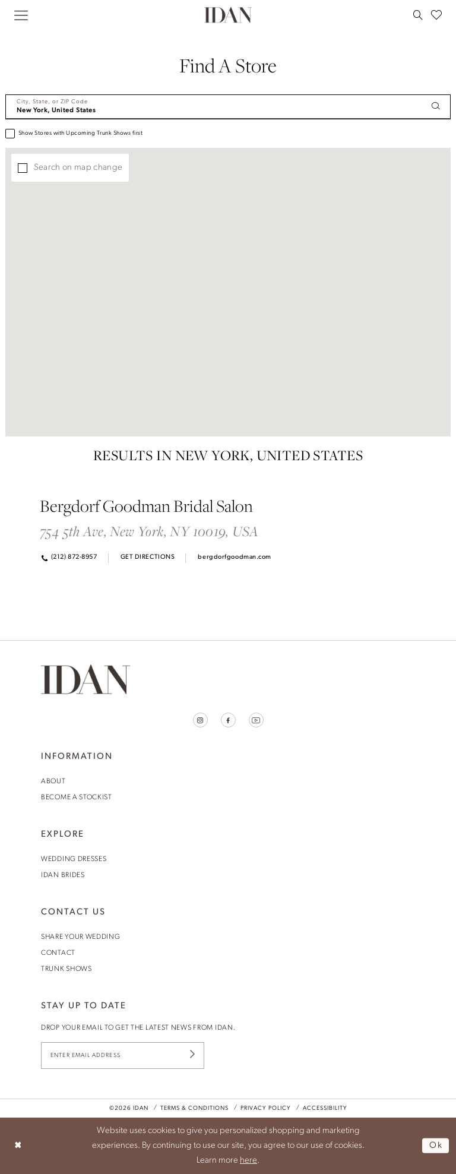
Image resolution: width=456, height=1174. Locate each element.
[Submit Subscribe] (192, 1055)
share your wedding (81, 937)
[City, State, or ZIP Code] (228, 106)
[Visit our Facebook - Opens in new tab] (228, 720)
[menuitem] (21, 15)
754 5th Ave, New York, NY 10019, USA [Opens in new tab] (149, 531)
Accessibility (325, 1108)
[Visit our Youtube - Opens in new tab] (256, 720)
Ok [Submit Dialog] (436, 1145)
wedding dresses (74, 859)
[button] (21, 15)
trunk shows (66, 969)
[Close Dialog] (18, 1145)
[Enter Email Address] (122, 1055)
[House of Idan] (228, 15)
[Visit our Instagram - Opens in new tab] (200, 720)
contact (58, 953)
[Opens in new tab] (147, 558)
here (248, 1160)
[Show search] (418, 15)
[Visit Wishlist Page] (436, 15)
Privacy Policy (265, 1108)
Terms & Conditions (194, 1108)
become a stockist (76, 797)
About (53, 781)
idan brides (63, 875)
